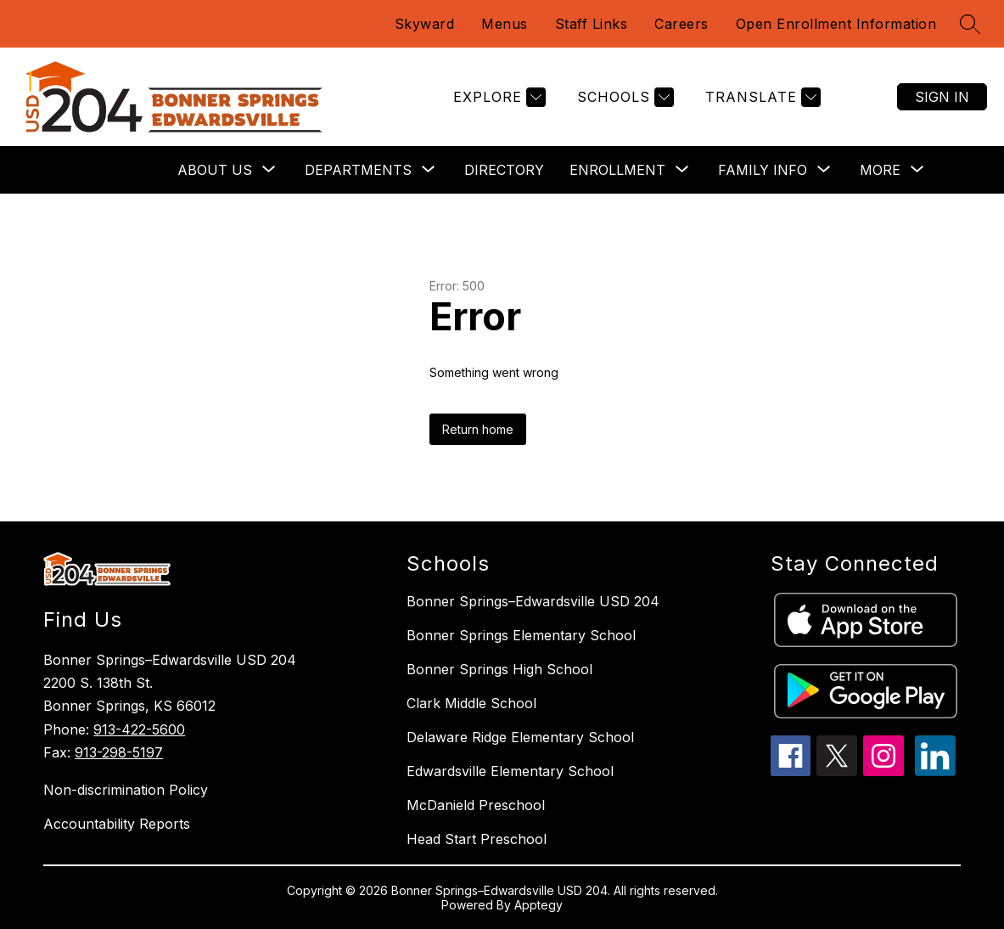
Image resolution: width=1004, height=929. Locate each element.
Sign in (942, 96)
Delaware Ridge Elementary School (520, 737)
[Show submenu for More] (880, 170)
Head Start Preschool (477, 838)
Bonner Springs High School (499, 669)
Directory (504, 169)
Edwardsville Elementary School (510, 771)
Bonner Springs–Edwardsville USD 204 (533, 601)
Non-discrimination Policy (125, 789)
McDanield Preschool (476, 805)
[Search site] (970, 24)
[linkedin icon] (935, 771)
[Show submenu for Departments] (358, 170)
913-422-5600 (139, 729)
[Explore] (497, 97)
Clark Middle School (471, 703)
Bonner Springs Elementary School (521, 635)
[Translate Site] (761, 97)
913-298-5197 (119, 752)
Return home (477, 429)
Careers (681, 23)
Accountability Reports (116, 823)
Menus (504, 23)
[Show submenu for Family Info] (762, 170)
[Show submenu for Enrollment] (617, 170)
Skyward (425, 23)
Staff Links (591, 23)
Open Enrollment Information (836, 23)
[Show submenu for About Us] (214, 170)
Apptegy (538, 905)
